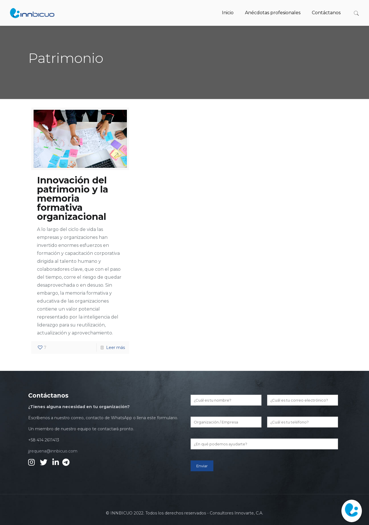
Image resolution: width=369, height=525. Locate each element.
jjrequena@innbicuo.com (52, 451)
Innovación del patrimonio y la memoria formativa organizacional (72, 198)
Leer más (115, 347)
